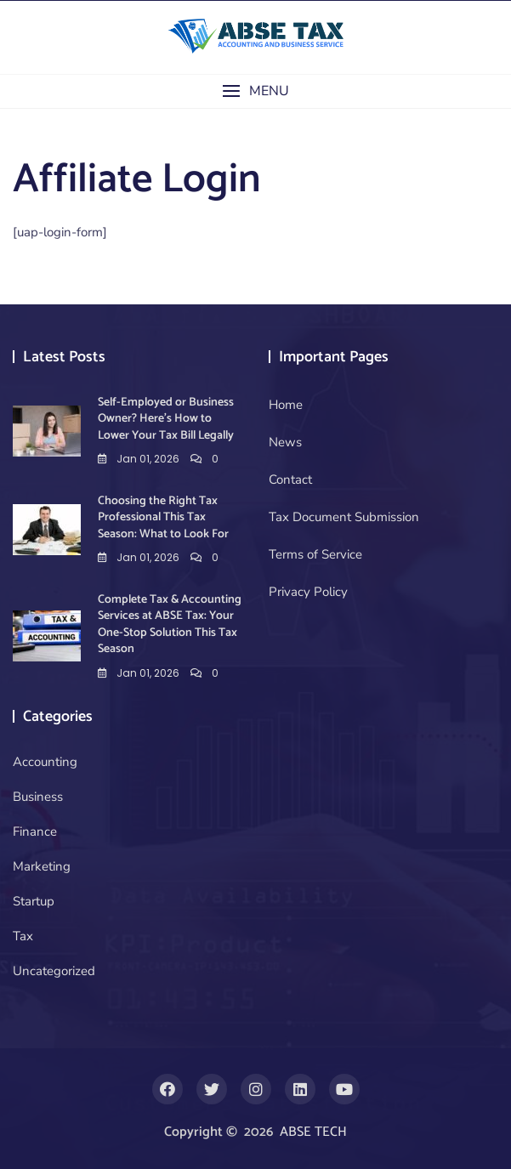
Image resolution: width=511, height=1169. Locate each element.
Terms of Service (315, 554)
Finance (35, 831)
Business (38, 796)
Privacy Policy (308, 591)
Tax (23, 936)
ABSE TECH (313, 1132)
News (285, 442)
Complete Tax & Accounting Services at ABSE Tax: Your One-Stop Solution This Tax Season (169, 625)
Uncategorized (54, 970)
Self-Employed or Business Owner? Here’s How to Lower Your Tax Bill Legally (166, 419)
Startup (33, 901)
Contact (290, 479)
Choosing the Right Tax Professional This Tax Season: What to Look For (163, 517)
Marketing (42, 866)
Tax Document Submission (344, 516)
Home (286, 404)
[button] (255, 91)
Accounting (45, 761)
